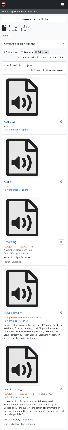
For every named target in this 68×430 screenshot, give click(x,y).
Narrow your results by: (34, 19)
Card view (27, 52)
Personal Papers (19, 129)
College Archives (19, 253)
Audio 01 (9, 181)
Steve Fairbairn (13, 312)
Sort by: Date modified (28, 57)
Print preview (10, 52)
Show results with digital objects (47, 70)
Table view (41, 52)
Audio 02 (9, 121)
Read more (31, 338)
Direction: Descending (53, 57)
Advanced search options (19, 44)
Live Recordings (13, 389)
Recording (10, 242)
